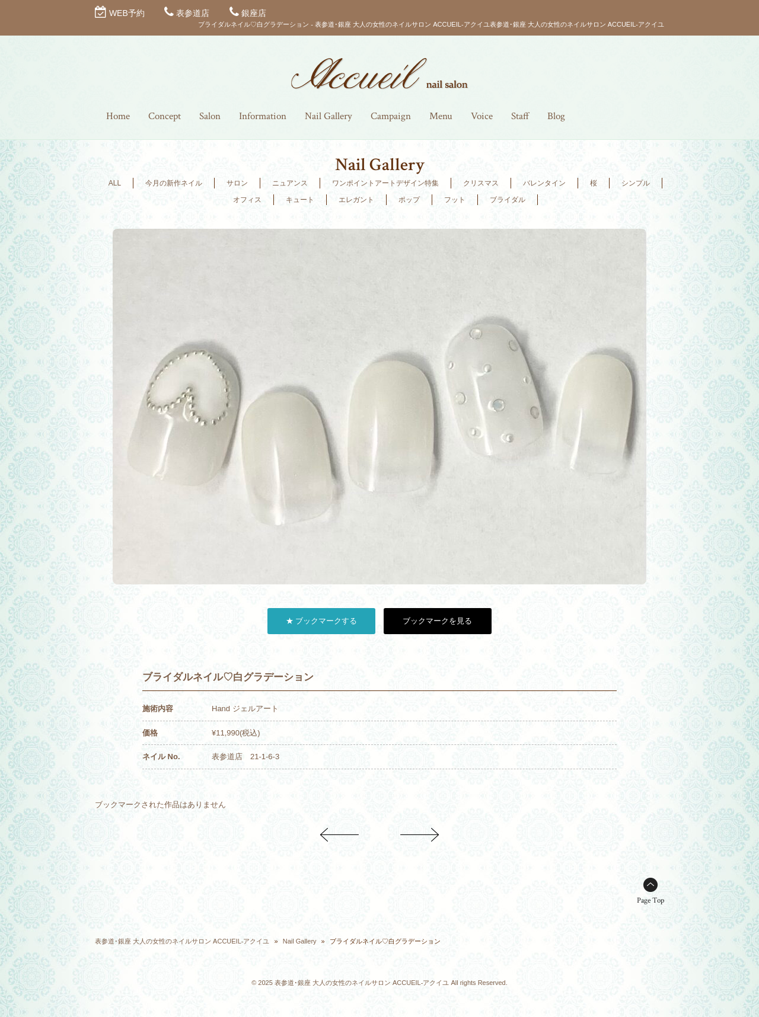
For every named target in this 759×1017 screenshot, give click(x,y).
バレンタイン (544, 183)
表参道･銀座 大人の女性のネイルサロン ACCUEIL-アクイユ (182, 941)
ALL (115, 183)
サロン (237, 183)
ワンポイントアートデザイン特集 (385, 183)
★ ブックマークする (322, 620)
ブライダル (507, 200)
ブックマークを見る (437, 620)
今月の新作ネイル (173, 183)
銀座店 (253, 13)
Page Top (650, 901)
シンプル (635, 183)
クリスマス (481, 183)
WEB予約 (127, 13)
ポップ (409, 200)
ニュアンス (290, 183)
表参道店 (192, 13)
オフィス (247, 200)
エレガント (356, 200)
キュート (300, 200)
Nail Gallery (300, 941)
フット (454, 200)
